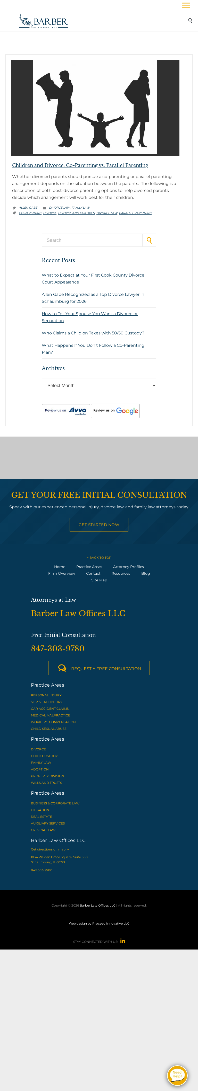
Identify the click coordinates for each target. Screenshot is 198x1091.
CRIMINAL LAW (43, 830)
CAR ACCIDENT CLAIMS (50, 709)
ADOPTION (40, 769)
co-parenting (30, 213)
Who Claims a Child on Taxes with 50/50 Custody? (93, 333)
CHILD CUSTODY (44, 756)
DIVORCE (38, 749)
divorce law (106, 213)
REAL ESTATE (41, 817)
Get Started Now (99, 524)
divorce (49, 213)
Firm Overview (61, 573)
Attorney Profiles (128, 566)
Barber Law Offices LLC (98, 905)
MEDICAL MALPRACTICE (50, 715)
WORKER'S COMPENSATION (53, 722)
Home (59, 566)
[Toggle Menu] (186, 5)
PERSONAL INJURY (46, 695)
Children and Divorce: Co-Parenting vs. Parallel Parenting (80, 165)
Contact (93, 573)
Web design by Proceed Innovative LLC (99, 923)
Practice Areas (89, 566)
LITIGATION (40, 810)
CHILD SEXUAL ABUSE (49, 729)
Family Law (80, 207)
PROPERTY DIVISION (47, 776)
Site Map (99, 580)
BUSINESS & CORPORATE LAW (55, 803)
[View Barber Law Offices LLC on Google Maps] (99, 458)
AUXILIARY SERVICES (48, 823)
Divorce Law (59, 207)
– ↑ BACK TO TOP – (99, 558)
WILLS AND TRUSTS (46, 783)
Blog (145, 573)
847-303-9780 (41, 870)
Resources (121, 573)
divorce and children (76, 213)
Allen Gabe (28, 207)
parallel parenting (135, 213)
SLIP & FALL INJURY (46, 702)
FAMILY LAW (41, 763)
